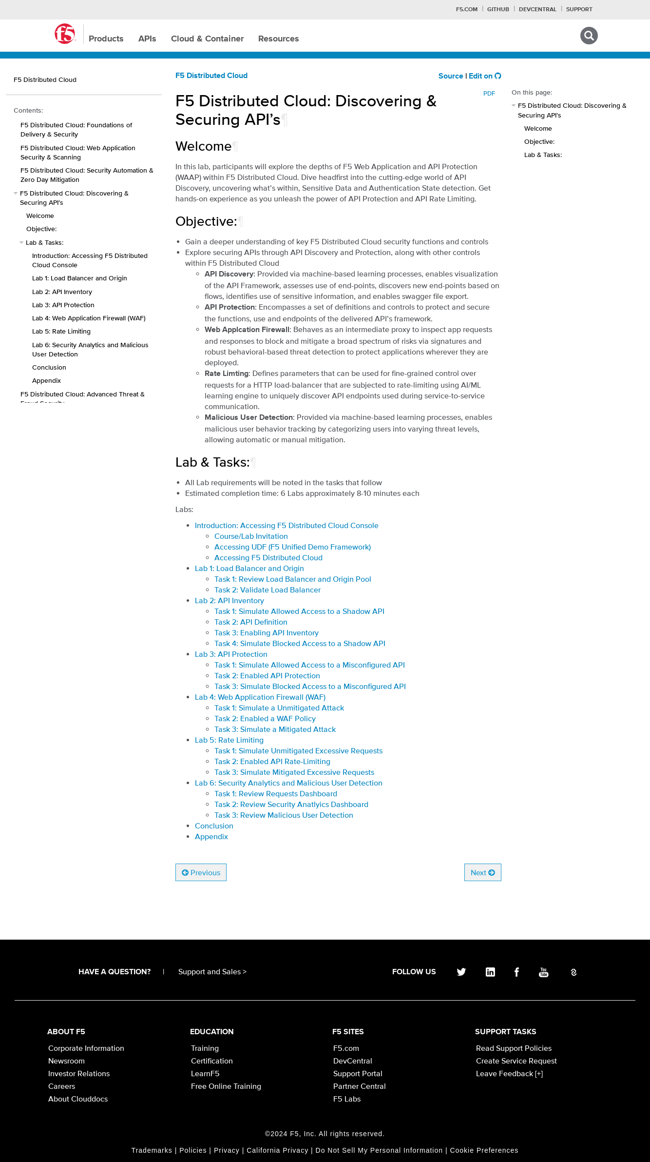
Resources (278, 39)
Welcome (40, 215)
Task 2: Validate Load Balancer (267, 589)
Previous (201, 872)
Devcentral (537, 10)
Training (205, 1048)
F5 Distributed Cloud (211, 76)
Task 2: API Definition (250, 621)
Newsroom (66, 1060)
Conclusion (49, 367)
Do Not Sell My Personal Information (379, 1150)
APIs (147, 39)
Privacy (227, 1150)
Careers (61, 1086)
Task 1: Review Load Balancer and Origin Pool (292, 578)
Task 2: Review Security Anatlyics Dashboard (291, 804)
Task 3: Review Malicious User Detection (283, 814)
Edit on (485, 76)
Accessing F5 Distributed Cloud (268, 557)
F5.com (467, 10)
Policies (193, 1150)
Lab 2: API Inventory (62, 291)
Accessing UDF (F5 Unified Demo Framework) (292, 546)
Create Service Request (516, 1060)
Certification (212, 1060)
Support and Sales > (212, 971)
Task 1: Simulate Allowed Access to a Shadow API (299, 611)
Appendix (211, 836)
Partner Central (359, 1086)
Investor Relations (79, 1073)
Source (451, 76)
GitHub (498, 10)
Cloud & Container (207, 39)
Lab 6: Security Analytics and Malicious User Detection (90, 349)
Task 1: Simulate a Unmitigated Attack (279, 707)
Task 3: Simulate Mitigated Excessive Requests (294, 772)
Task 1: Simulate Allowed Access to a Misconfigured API (309, 664)
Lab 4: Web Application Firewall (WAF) (89, 318)
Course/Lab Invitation (251, 536)
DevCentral (352, 1060)
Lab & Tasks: (44, 242)
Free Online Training (226, 1086)
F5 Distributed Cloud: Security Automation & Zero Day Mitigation (86, 174)
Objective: (41, 229)
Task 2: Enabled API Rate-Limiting (272, 761)
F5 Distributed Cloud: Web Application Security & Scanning (77, 152)
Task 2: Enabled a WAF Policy (265, 718)
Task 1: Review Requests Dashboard (275, 793)
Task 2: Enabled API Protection (267, 675)
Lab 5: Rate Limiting (61, 331)
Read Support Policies (514, 1048)
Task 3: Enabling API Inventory (266, 632)
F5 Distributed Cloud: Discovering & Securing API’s (74, 197)
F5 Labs (347, 1098)
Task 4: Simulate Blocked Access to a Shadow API (299, 643)
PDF (489, 93)
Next (483, 872)
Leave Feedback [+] (509, 1073)
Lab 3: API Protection (63, 305)
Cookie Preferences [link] (484, 1150)
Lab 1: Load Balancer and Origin (79, 278)
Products (106, 39)
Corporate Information (86, 1048)
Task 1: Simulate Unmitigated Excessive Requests (298, 750)
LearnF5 (205, 1073)
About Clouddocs (78, 1098)
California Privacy (277, 1150)
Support (579, 10)
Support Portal (357, 1073)
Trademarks (152, 1150)
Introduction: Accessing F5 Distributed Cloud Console (90, 260)
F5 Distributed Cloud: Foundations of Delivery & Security (76, 129)
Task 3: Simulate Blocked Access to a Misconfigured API (310, 686)
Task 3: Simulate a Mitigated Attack (275, 729)
